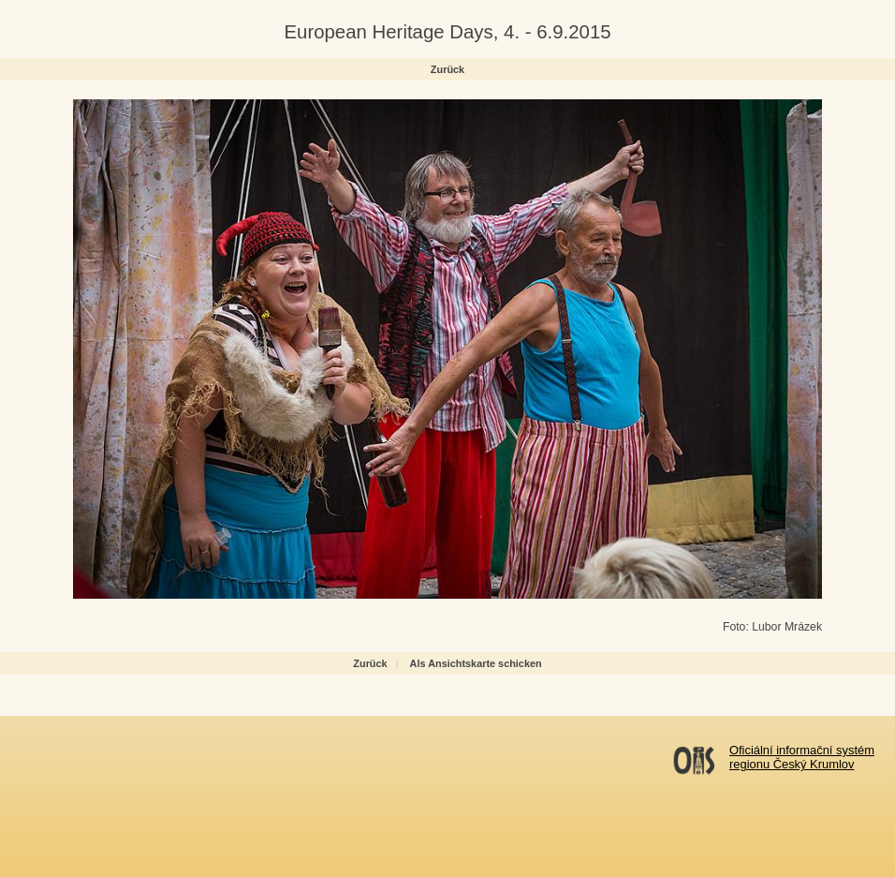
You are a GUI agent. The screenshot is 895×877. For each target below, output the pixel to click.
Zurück (447, 69)
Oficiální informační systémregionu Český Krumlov (801, 757)
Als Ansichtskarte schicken (476, 663)
